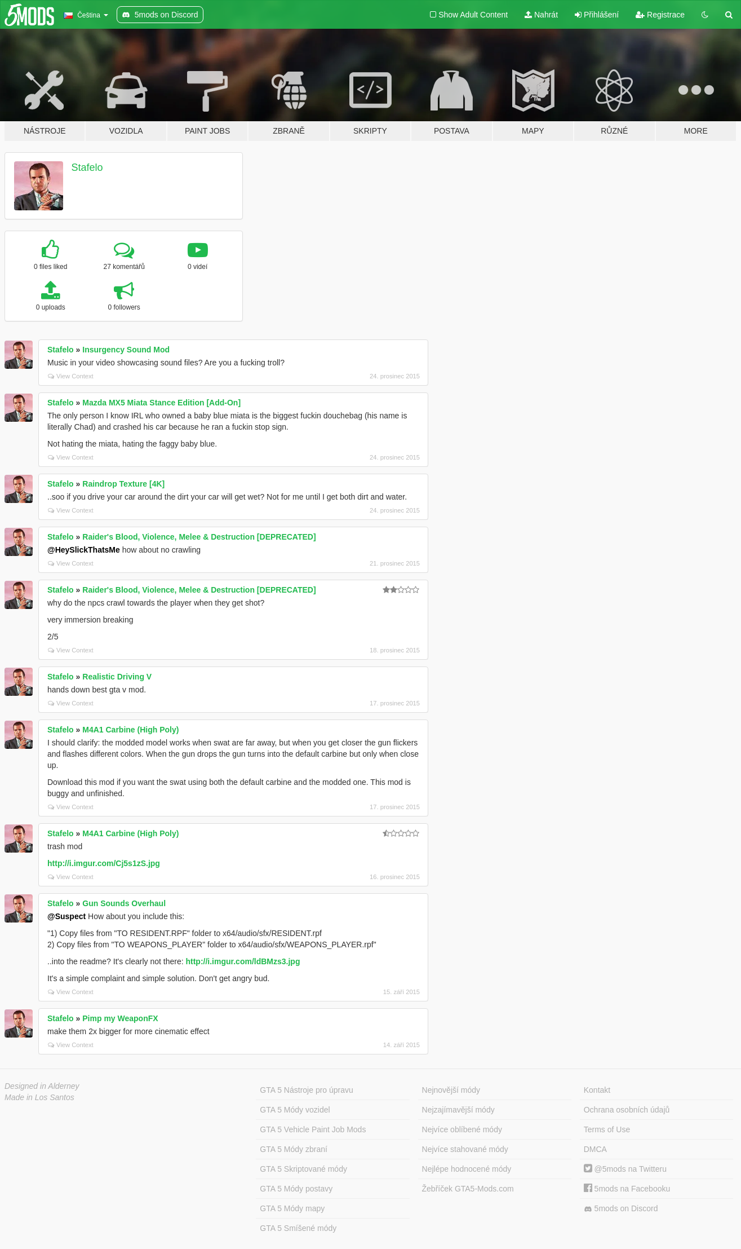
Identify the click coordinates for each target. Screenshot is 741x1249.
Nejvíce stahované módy (465, 1149)
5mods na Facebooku (627, 1189)
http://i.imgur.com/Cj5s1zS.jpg (103, 863)
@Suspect (66, 916)
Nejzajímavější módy (458, 1109)
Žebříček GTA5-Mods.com (468, 1188)
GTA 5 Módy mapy (292, 1208)
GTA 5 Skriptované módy (303, 1168)
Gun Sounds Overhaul (124, 903)
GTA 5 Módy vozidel (295, 1109)
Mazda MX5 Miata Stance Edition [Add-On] (161, 402)
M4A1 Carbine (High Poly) (130, 729)
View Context (71, 376)
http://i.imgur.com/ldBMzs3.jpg (242, 961)
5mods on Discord (621, 1208)
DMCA (595, 1149)
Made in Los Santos (39, 1097)
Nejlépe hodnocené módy (467, 1168)
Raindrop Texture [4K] (123, 483)
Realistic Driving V (117, 676)
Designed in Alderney (42, 1086)
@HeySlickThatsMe (83, 549)
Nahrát (541, 14)
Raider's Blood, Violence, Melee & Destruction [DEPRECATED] (199, 536)
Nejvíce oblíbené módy (462, 1129)
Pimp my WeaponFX (120, 1018)
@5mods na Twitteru (625, 1169)
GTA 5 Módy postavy (296, 1188)
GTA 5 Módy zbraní (293, 1149)
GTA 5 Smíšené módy (298, 1228)
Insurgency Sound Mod (126, 349)
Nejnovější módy (451, 1089)
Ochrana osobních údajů (627, 1109)
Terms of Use (607, 1129)
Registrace (660, 14)
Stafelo (87, 167)
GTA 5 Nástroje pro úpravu (306, 1089)
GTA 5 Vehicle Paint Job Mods (313, 1129)
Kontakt (597, 1089)
